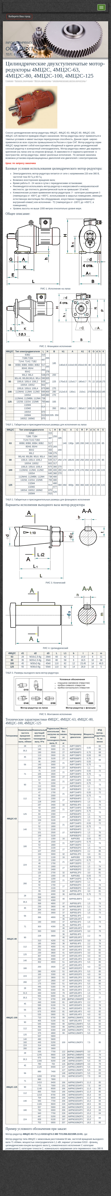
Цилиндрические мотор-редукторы (69, 81)
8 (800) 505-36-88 (26, 54)
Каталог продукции (24, 81)
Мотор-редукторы (43, 81)
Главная (9, 81)
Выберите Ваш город (19, 16)
